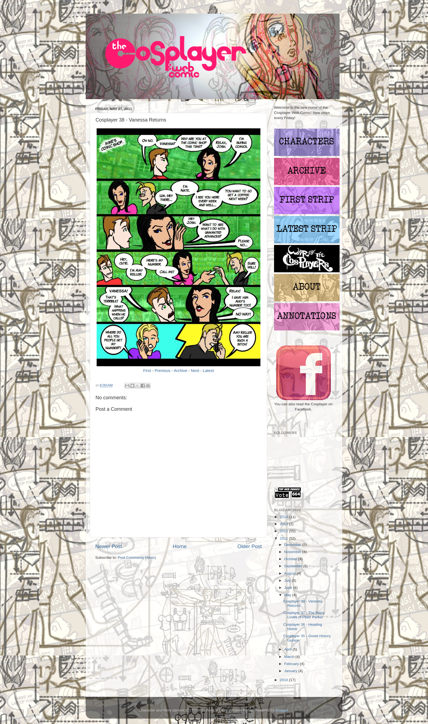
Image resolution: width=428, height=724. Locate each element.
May (288, 595)
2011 (284, 538)
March (289, 657)
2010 (284, 680)
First (147, 370)
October (291, 559)
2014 (284, 517)
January (291, 671)
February (292, 664)
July (288, 580)
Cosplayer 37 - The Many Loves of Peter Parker (304, 615)
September (293, 566)
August (290, 573)
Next (195, 370)
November (293, 552)
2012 (284, 531)
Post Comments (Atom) (137, 557)
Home (179, 546)
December (293, 545)
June (288, 588)
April (288, 649)
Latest (208, 370)
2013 (284, 524)
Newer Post (108, 546)
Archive (181, 370)
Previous (163, 370)
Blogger (281, 710)
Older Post (249, 546)
